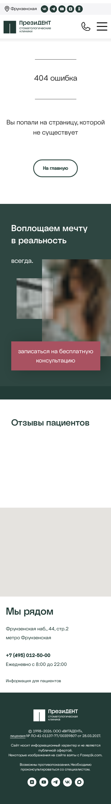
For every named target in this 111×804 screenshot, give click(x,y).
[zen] (32, 784)
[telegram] (55, 784)
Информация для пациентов (33, 680)
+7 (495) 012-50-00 (28, 655)
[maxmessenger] (79, 784)
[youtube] (43, 784)
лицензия (17, 736)
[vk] (67, 784)
